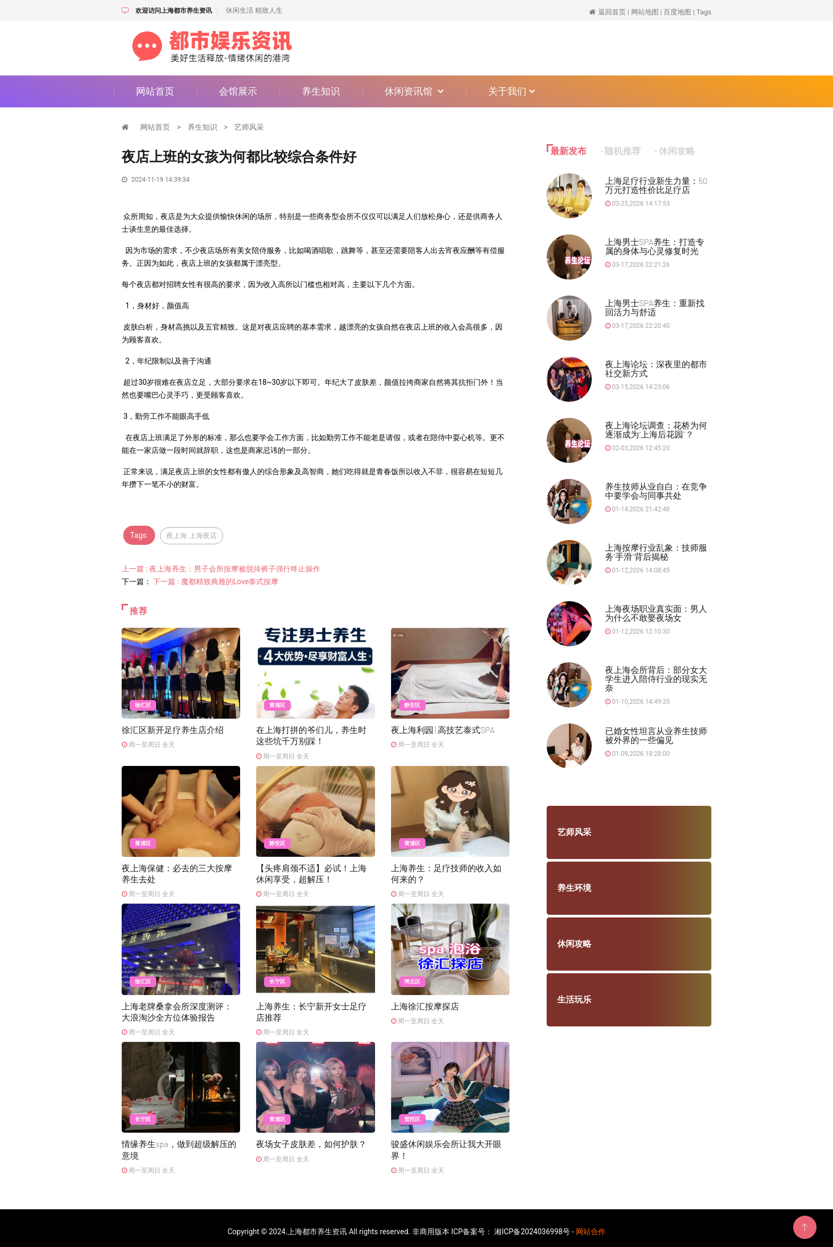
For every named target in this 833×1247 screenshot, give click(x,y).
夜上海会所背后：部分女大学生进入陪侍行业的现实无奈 (656, 678)
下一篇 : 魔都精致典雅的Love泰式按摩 (215, 580)
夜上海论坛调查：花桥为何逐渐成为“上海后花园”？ (656, 429)
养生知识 (321, 91)
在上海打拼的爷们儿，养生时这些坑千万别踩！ (311, 732)
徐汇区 (143, 703)
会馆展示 (238, 91)
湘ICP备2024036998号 (532, 1224)
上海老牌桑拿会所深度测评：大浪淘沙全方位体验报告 (177, 1006)
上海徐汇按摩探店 (425, 1001)
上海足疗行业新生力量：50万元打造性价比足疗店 (656, 185)
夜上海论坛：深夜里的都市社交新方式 (656, 368)
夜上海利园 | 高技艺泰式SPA (443, 727)
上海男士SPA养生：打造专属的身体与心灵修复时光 (655, 246)
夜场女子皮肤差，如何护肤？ (311, 1138)
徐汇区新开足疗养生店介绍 (173, 727)
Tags (703, 12)
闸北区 (412, 977)
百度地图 (677, 12)
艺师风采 (249, 127)
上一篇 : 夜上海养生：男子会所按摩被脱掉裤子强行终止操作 (221, 567)
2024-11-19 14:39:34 (156, 179)
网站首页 (155, 91)
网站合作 (591, 1224)
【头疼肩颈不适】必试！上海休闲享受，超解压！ (311, 869)
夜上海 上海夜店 (194, 535)
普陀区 (412, 1114)
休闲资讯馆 (414, 91)
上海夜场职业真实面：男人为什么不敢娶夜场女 (656, 612)
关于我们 (511, 91)
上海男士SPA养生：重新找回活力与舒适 (655, 307)
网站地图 (645, 12)
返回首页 (612, 12)
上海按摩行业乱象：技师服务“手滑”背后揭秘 (656, 551)
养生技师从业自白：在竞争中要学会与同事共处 (656, 490)
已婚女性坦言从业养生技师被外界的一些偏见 (656, 735)
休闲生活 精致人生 (254, 10)
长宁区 (277, 977)
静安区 (412, 703)
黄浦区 (277, 703)
